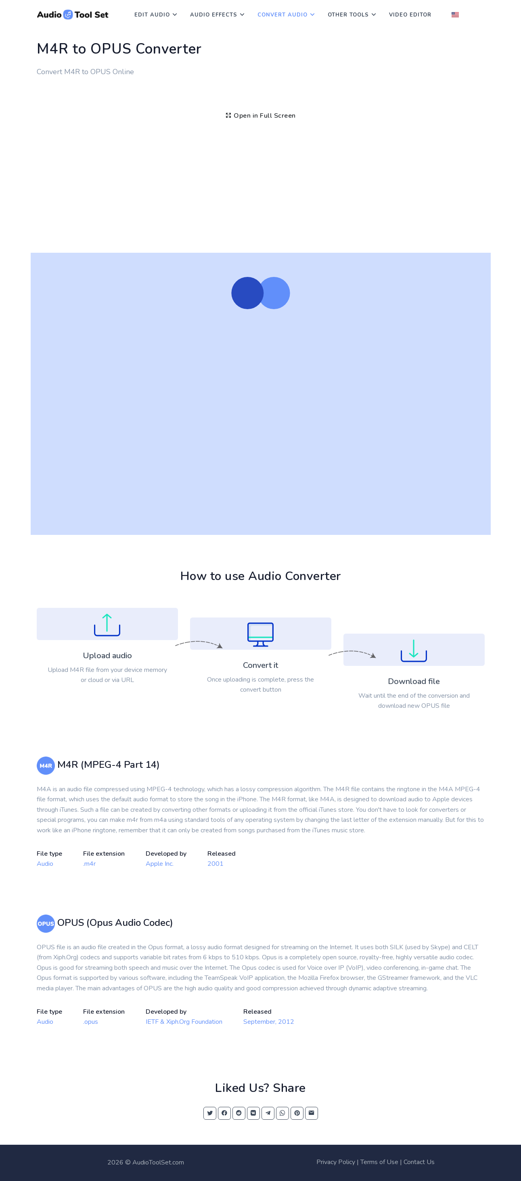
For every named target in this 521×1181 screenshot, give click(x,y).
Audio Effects (213, 15)
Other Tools (348, 15)
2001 (215, 863)
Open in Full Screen (260, 115)
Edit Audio (152, 15)
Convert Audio (282, 15)
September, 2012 (268, 1021)
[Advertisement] (261, 192)
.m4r (89, 863)
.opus (90, 1021)
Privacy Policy (335, 1162)
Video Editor (410, 15)
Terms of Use (379, 1162)
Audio (45, 863)
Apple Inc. (160, 863)
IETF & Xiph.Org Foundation (184, 1021)
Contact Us (419, 1162)
